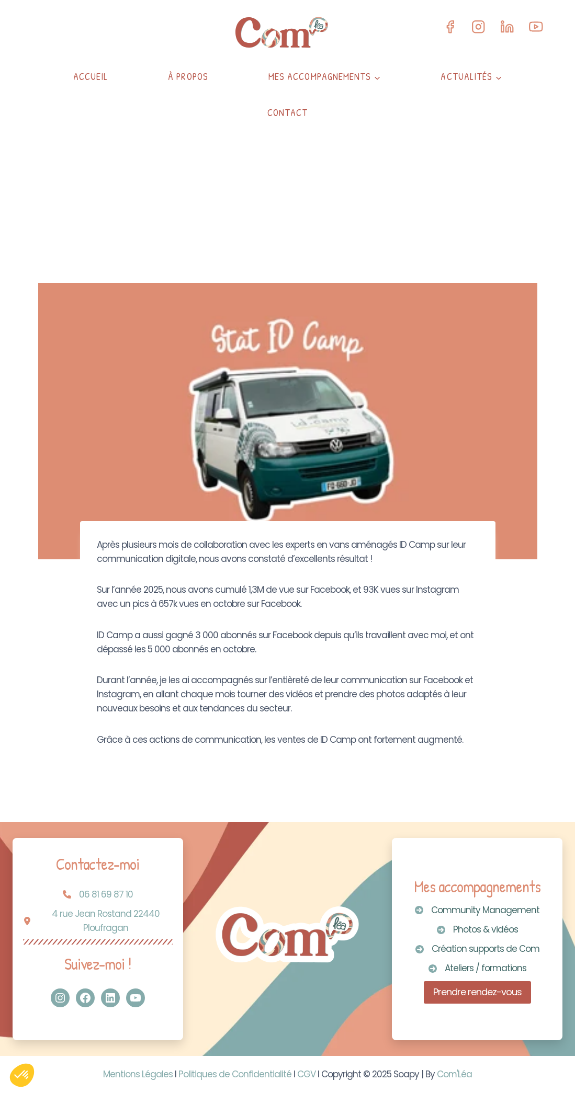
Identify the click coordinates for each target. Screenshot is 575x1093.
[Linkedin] (507, 27)
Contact (287, 112)
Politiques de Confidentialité (234, 1074)
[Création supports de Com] (477, 949)
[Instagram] (478, 27)
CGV (306, 1074)
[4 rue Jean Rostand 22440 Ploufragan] (98, 921)
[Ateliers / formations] (477, 968)
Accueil (90, 76)
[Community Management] (477, 910)
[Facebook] (450, 27)
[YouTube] (536, 27)
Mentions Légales (138, 1074)
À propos (188, 76)
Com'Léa (454, 1074)
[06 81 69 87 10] (98, 895)
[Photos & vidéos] (477, 930)
